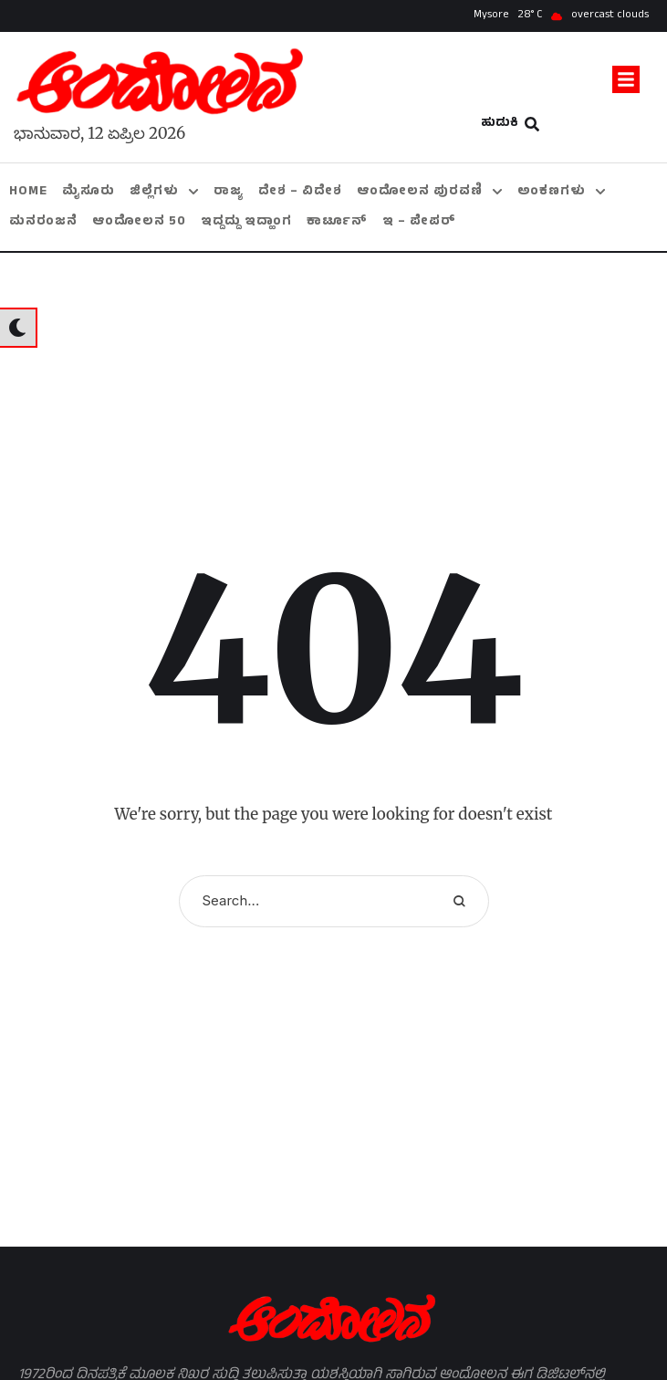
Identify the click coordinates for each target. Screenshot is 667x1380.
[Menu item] (28, 192)
